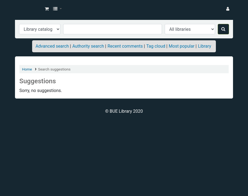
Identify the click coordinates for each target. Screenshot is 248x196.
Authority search (88, 46)
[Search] (223, 29)
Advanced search (52, 46)
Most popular (181, 46)
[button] (46, 9)
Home (27, 69)
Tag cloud (155, 46)
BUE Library (28, 9)
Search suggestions (54, 69)
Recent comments (125, 46)
